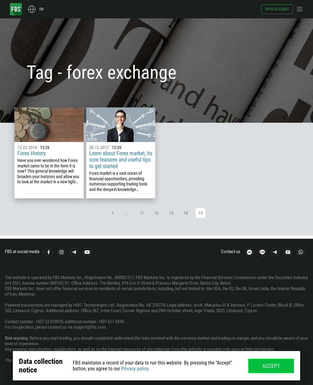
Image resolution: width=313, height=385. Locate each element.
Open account (277, 9)
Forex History (31, 153)
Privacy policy (134, 369)
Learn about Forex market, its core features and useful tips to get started (120, 159)
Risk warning (16, 338)
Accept (271, 366)
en (41, 9)
